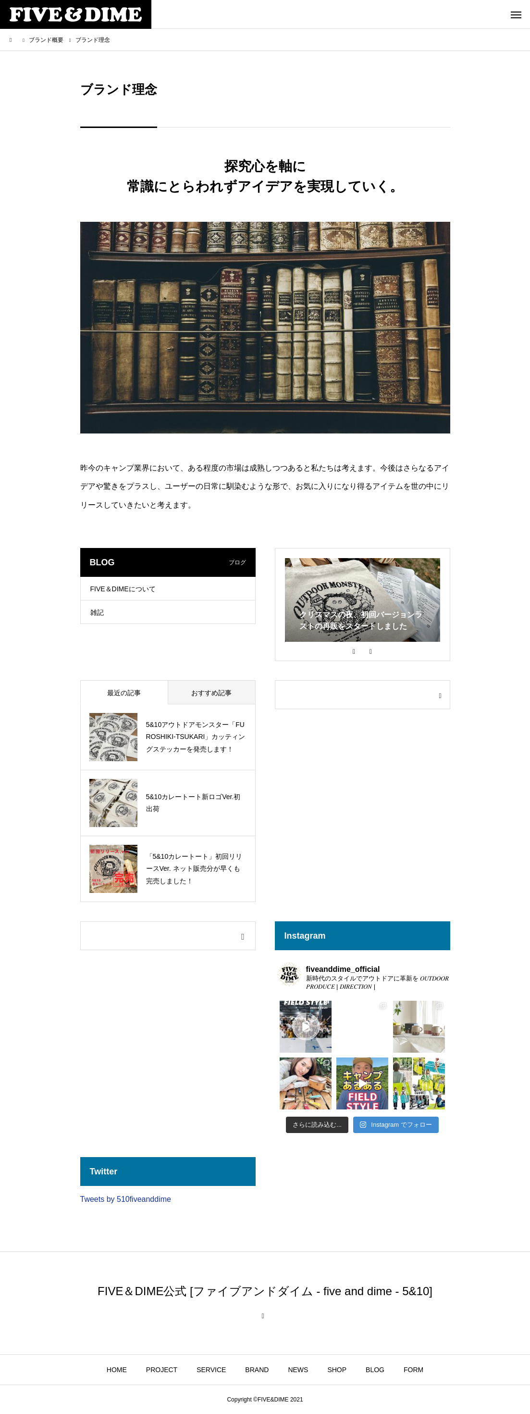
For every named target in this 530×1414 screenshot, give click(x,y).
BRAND (257, 1370)
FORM (413, 1370)
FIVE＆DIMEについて (123, 589)
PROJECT (161, 1370)
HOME (117, 1370)
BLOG (375, 1370)
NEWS (298, 1370)
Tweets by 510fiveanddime (125, 1199)
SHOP (336, 1370)
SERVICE (211, 1370)
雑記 (97, 612)
